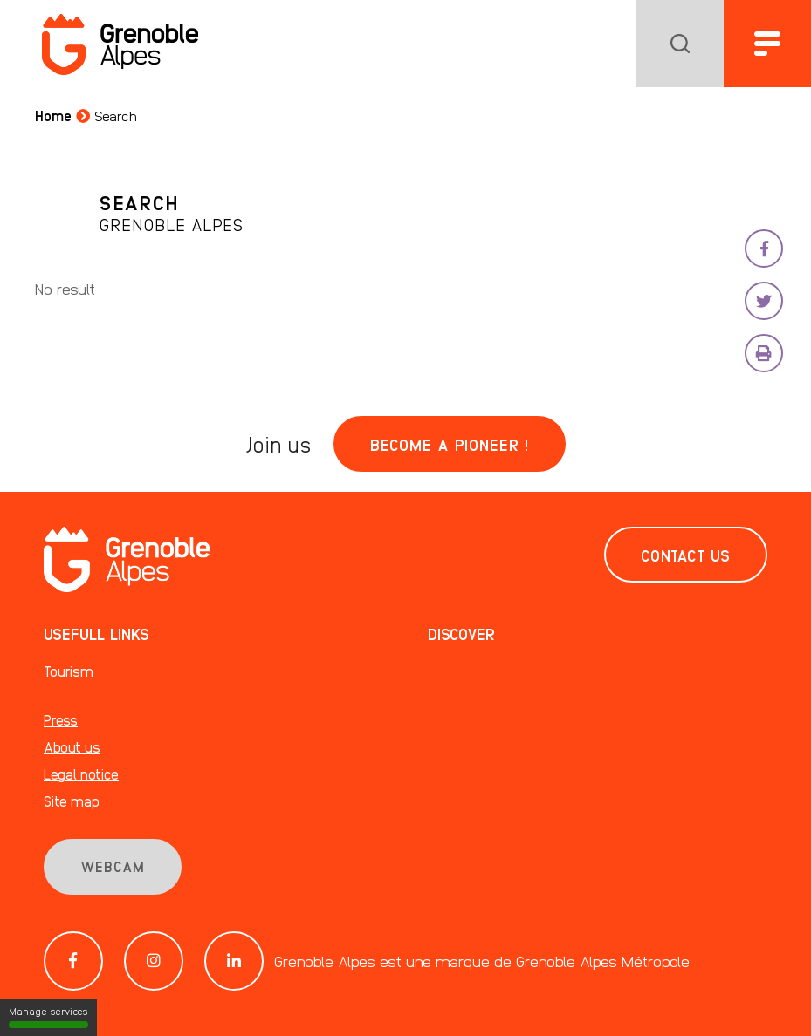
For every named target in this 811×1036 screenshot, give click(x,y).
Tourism (68, 671)
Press (61, 720)
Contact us (686, 554)
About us (72, 747)
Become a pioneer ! (449, 443)
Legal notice (81, 774)
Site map (72, 801)
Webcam (112, 866)
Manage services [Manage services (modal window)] (48, 1016)
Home (53, 115)
